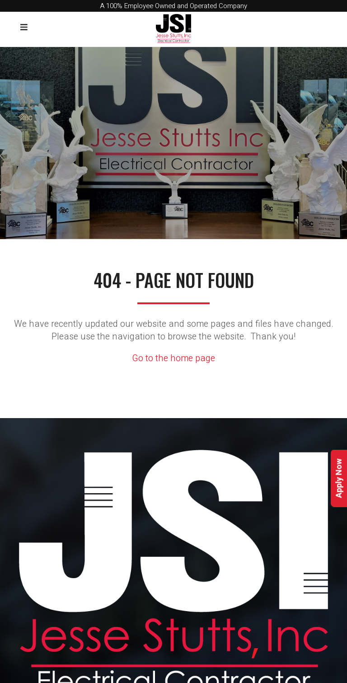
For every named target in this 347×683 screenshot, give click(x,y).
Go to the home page (173, 358)
